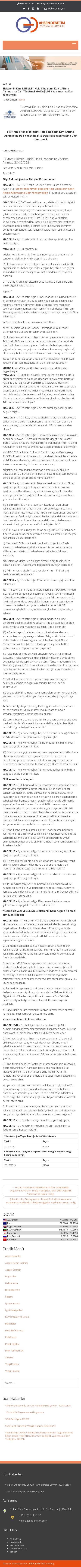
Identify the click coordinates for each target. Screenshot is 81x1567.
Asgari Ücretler (13, 1269)
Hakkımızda (11, 1283)
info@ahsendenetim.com (51, 3)
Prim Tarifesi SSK (14, 1350)
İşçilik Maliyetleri (14, 1310)
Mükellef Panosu (14, 1330)
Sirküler (9, 1357)
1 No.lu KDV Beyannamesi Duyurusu (24, 1412)
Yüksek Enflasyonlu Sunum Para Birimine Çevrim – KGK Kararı (38, 1405)
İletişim (9, 1296)
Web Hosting (47, 1563)
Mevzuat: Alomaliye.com (15, 1563)
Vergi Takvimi (12, 1370)
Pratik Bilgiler (12, 1344)
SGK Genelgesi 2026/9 (17, 1419)
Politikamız (11, 1337)
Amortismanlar (13, 1256)
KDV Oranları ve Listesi (17, 1316)
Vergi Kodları (12, 1364)
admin (21, 99)
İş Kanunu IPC (12, 1303)
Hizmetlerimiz (12, 1289)
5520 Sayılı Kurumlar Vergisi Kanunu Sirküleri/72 (30, 1425)
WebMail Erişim (54, 8)
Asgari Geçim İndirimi (16, 1262)
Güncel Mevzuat (15, 1548)
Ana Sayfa (11, 1538)
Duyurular (10, 1276)
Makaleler (10, 1323)
